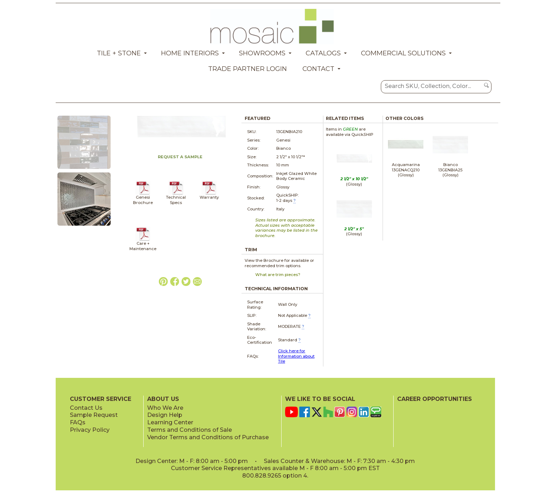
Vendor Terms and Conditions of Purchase (208, 437)
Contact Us (86, 407)
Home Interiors (190, 53)
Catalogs (323, 53)
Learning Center (170, 422)
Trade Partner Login (247, 69)
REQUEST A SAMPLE (180, 156)
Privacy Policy (90, 429)
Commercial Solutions (403, 53)
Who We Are (165, 407)
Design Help (164, 415)
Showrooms (262, 53)
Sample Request (94, 415)
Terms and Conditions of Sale (189, 429)
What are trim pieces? (277, 274)
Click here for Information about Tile (296, 356)
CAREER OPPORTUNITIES (434, 399)
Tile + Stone (119, 53)
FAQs (77, 422)
